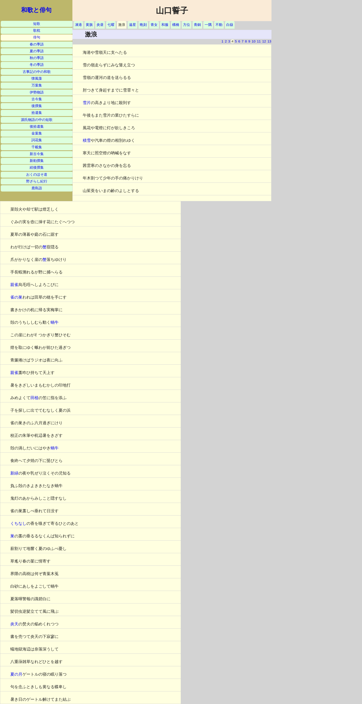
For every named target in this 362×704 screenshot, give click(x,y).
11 (259, 41)
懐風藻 (36, 78)
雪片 (87, 103)
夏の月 (16, 674)
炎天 (14, 624)
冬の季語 (37, 65)
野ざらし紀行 (36, 181)
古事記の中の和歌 (37, 72)
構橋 (175, 25)
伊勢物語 (37, 92)
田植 (34, 398)
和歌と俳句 (36, 10)
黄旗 (89, 25)
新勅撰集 (37, 161)
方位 (186, 25)
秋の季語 (37, 58)
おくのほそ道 (36, 174)
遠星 (132, 25)
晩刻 (143, 25)
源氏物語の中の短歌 (37, 120)
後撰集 (36, 106)
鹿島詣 (36, 188)
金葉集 (36, 133)
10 (253, 41)
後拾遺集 (37, 126)
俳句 (36, 37)
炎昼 (100, 25)
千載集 (36, 147)
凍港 (78, 25)
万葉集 (36, 85)
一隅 (208, 25)
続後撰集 (37, 167)
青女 (154, 25)
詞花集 (36, 140)
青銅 (197, 25)
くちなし (18, 523)
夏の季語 (37, 51)
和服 (164, 25)
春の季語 (37, 44)
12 (264, 41)
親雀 (14, 285)
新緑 (14, 473)
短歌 (36, 24)
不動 (218, 25)
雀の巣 (16, 297)
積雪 (87, 140)
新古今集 (37, 154)
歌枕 (36, 30)
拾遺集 (36, 113)
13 (269, 41)
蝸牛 (55, 322)
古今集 (36, 99)
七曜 (110, 25)
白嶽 (229, 25)
